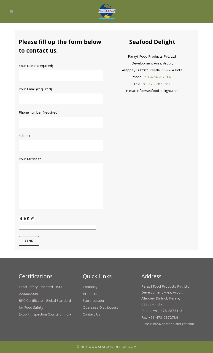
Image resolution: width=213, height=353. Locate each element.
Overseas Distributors (100, 307)
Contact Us (91, 314)
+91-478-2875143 (158, 77)
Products (90, 293)
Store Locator (94, 300)
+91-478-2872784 (155, 83)
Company (90, 286)
